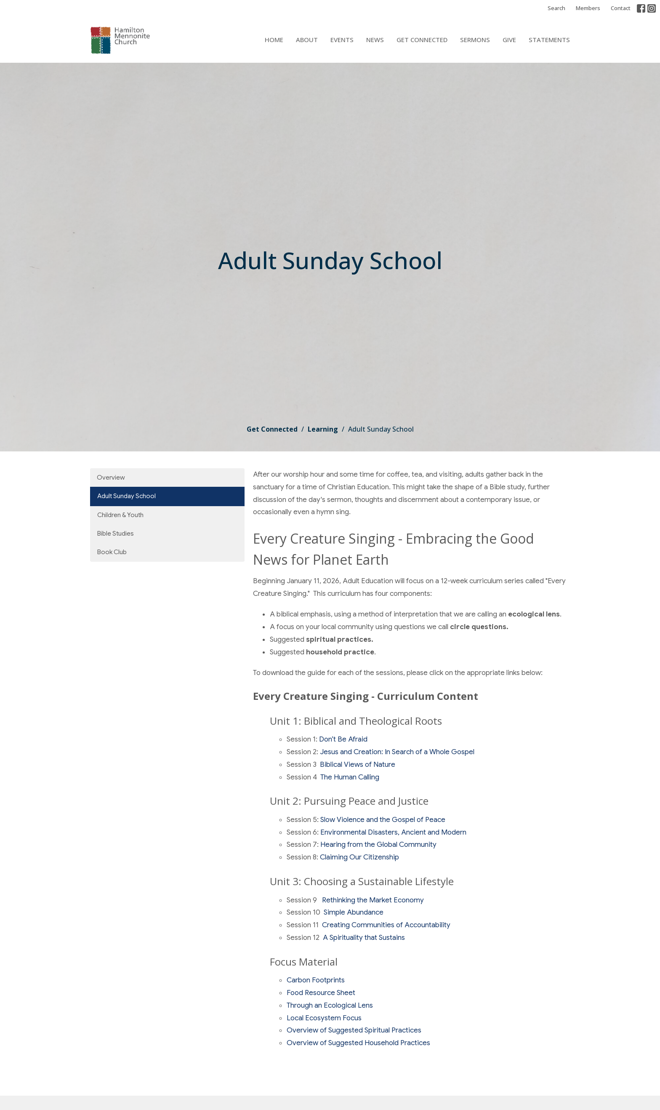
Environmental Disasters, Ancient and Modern (392, 832)
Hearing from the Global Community (378, 844)
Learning (323, 429)
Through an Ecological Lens (330, 1005)
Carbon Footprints (316, 980)
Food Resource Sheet (321, 992)
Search (556, 8)
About (307, 39)
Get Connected (422, 39)
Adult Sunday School (126, 496)
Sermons (475, 39)
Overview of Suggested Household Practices (358, 1042)
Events (342, 39)
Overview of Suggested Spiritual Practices (354, 1030)
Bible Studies (115, 533)
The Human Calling (349, 777)
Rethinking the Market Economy (372, 900)
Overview (111, 477)
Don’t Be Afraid (343, 739)
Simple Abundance (353, 912)
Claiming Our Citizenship (359, 857)
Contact (621, 8)
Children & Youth (120, 515)
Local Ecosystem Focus (324, 1018)
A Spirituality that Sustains (363, 937)
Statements (549, 39)
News (375, 39)
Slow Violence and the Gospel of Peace (382, 819)
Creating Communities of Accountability (386, 925)
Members (588, 8)
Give (509, 39)
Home (274, 39)
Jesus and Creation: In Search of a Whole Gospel (397, 751)
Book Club (112, 552)
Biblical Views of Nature (357, 764)
